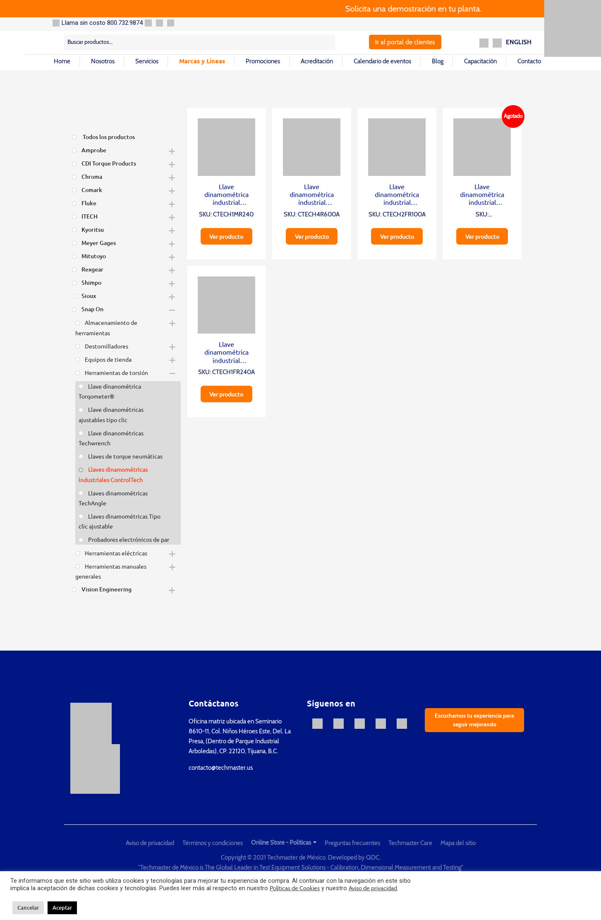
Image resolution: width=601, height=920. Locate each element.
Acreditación (317, 61)
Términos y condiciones (212, 843)
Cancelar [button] (28, 907)
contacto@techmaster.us (221, 767)
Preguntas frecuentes (352, 843)
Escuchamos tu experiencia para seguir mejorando (474, 720)
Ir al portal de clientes (405, 42)
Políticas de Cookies (295, 888)
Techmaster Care (410, 843)
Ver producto (226, 236)
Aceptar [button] (62, 907)
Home (62, 61)
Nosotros (103, 61)
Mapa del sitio (458, 843)
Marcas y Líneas (202, 61)
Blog (437, 61)
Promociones (263, 61)
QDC (372, 857)
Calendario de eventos (382, 61)
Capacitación (480, 61)
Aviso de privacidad (150, 843)
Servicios (146, 61)
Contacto (529, 61)
